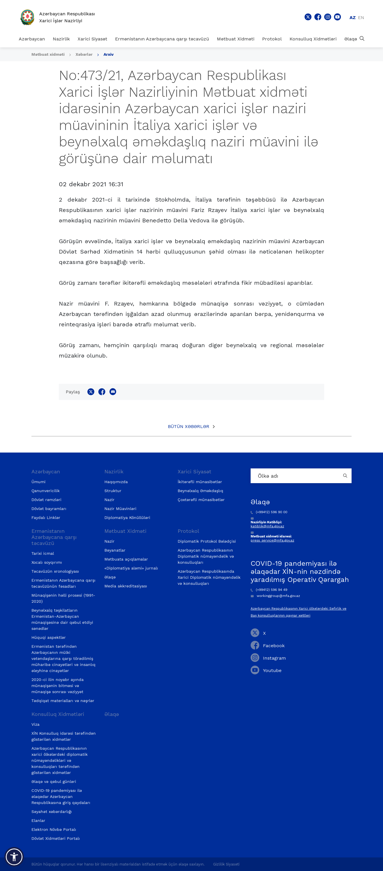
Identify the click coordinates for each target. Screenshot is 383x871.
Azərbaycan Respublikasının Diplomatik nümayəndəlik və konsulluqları (206, 556)
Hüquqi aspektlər (48, 637)
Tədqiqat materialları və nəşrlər (62, 700)
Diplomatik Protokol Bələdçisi (207, 541)
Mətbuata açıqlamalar (126, 559)
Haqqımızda (116, 481)
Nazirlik (61, 39)
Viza (35, 724)
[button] (14, 856)
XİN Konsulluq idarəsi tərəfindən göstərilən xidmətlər (63, 736)
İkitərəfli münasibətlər (200, 481)
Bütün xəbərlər (188, 426)
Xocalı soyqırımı (46, 562)
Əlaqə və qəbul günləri (53, 781)
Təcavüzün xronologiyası (55, 571)
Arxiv (109, 54)
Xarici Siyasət (92, 39)
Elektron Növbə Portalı (53, 829)
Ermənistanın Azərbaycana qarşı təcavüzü (162, 39)
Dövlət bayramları (48, 508)
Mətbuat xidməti (48, 54)
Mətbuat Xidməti (235, 39)
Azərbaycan (32, 39)
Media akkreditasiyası (125, 586)
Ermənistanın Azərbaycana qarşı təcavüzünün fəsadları (63, 583)
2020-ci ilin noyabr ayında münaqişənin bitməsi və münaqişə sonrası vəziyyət (57, 685)
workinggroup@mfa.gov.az (275, 596)
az (353, 17)
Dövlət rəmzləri (46, 499)
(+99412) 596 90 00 (269, 512)
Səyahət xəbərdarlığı (51, 811)
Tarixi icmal (42, 553)
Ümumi (38, 481)
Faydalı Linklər (45, 517)
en (361, 17)
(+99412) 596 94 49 (269, 590)
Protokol (272, 39)
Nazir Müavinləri (120, 508)
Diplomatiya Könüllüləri (127, 517)
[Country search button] (346, 475)
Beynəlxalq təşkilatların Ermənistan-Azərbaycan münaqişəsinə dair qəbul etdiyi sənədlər (62, 619)
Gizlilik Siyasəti (226, 864)
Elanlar (38, 820)
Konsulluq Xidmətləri (313, 39)
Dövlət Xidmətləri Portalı (55, 838)
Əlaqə (350, 39)
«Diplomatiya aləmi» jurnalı (131, 568)
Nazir (109, 499)
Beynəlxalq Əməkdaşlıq (200, 490)
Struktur (112, 490)
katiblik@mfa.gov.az (267, 526)
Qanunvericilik (45, 490)
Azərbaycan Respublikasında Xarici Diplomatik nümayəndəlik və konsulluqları (209, 577)
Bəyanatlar (114, 550)
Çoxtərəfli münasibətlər (201, 499)
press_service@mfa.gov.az (272, 540)
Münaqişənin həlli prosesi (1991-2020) (63, 598)
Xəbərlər (84, 54)
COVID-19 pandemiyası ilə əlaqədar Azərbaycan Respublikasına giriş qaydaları (60, 796)
